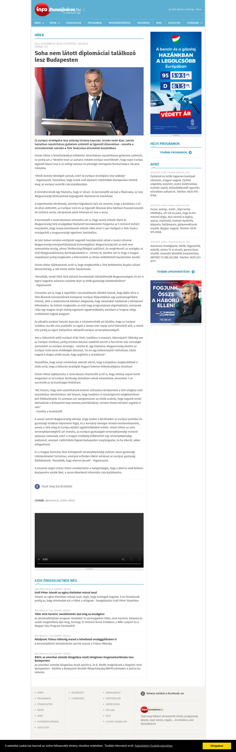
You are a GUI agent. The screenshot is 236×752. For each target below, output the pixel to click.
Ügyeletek (174, 23)
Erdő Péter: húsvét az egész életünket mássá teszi (66, 593)
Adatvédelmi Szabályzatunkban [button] (154, 745)
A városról (78, 698)
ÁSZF (108, 716)
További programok (173, 152)
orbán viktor (67, 500)
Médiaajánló (113, 693)
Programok (95, 23)
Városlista (84, 10)
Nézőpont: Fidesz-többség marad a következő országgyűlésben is (76, 639)
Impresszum (113, 704)
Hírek (37, 23)
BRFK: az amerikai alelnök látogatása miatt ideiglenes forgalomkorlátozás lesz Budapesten (84, 659)
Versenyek (143, 23)
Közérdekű (77, 693)
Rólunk (110, 710)
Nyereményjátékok (120, 23)
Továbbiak (193, 23)
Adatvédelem (113, 698)
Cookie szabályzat (116, 722)
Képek (53, 23)
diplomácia (52, 500)
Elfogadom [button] (217, 745)
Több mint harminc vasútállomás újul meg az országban (69, 614)
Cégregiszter (73, 23)
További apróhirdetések (173, 271)
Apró (159, 23)
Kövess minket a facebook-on (165, 693)
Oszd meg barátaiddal (57, 486)
